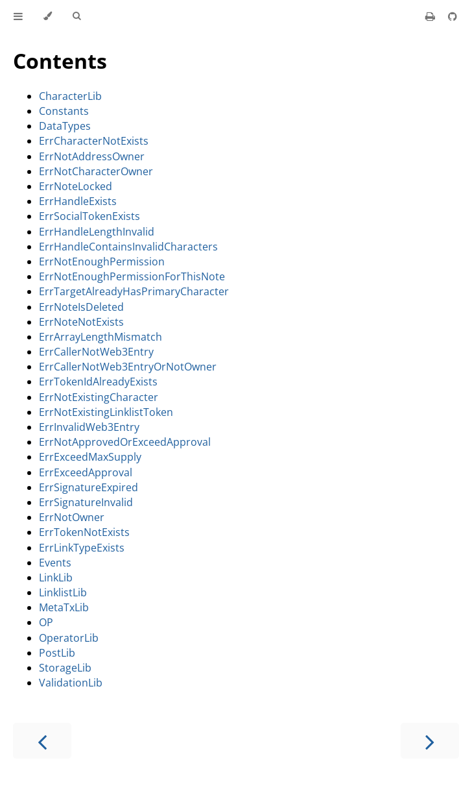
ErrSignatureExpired (88, 487)
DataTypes (65, 126)
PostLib (57, 653)
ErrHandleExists (78, 201)
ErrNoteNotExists (81, 322)
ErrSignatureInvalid (86, 502)
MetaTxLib (64, 607)
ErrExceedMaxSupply (90, 457)
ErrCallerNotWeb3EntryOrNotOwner (128, 366)
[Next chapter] (430, 741)
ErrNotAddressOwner (92, 156)
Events (55, 562)
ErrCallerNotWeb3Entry (96, 352)
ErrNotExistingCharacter (98, 397)
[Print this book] (431, 16)
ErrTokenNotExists (84, 532)
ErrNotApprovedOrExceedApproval (125, 442)
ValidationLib (70, 682)
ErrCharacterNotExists (93, 141)
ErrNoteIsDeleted (81, 307)
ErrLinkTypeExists (81, 548)
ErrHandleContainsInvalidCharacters (128, 246)
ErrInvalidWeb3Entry (89, 427)
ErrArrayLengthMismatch (100, 337)
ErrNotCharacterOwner (96, 171)
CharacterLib (70, 96)
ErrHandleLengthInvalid (96, 232)
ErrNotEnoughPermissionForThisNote (132, 276)
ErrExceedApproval (85, 472)
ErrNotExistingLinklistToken (106, 412)
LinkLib (56, 577)
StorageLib (65, 668)
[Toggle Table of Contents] (18, 16)
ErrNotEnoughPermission (102, 261)
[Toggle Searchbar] (76, 16)
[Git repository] (452, 16)
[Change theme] (47, 16)
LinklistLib (63, 592)
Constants (64, 111)
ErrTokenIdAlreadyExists (98, 381)
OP (46, 622)
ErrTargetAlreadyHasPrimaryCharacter (134, 291)
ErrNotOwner (71, 517)
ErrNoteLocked (75, 186)
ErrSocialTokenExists (89, 216)
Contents (60, 61)
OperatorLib (69, 638)
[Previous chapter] (42, 741)
